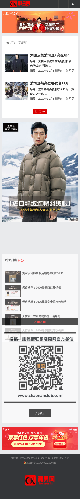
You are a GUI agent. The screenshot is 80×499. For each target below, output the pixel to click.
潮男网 (14, 458)
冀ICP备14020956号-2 (57, 458)
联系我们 (39, 413)
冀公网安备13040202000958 (41, 462)
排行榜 (11, 275)
